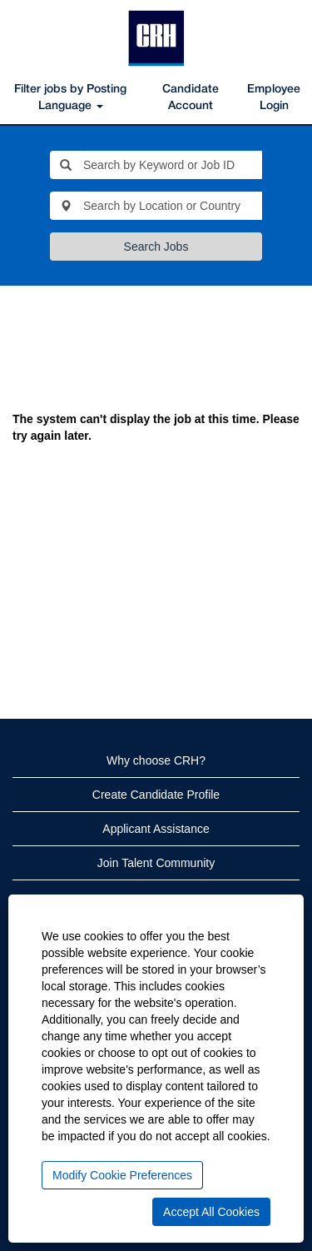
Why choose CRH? (156, 760)
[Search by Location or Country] (172, 206)
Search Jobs (156, 246)
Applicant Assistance (155, 828)
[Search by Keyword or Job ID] (172, 165)
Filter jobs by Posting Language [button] (70, 98)
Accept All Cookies (211, 1212)
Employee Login (273, 98)
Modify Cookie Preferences (122, 1175)
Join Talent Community (156, 863)
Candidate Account (190, 98)
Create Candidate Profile (156, 794)
